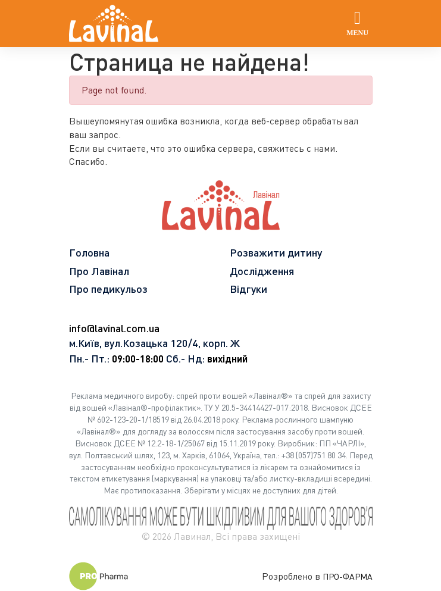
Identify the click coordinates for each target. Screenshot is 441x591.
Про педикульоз (108, 288)
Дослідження (262, 270)
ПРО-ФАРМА (348, 576)
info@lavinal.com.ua (114, 327)
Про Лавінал (99, 270)
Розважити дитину (276, 252)
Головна (89, 252)
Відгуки (248, 288)
